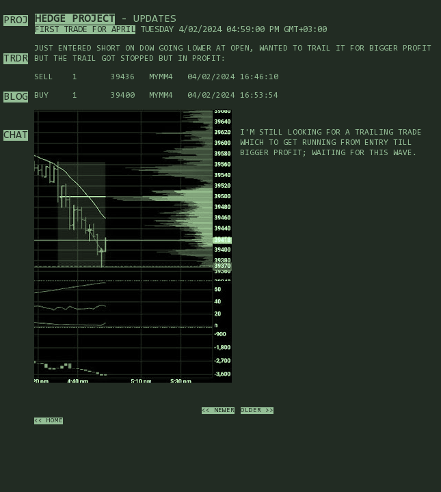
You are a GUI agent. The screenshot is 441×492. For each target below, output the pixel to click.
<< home (48, 421)
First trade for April (85, 29)
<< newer (218, 410)
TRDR (15, 58)
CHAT (15, 135)
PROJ (15, 20)
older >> (257, 410)
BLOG (15, 97)
